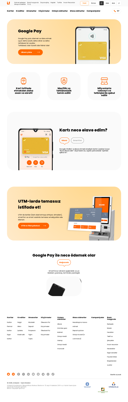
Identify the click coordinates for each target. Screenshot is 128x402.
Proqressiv (32, 330)
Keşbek (53, 2)
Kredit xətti (21, 335)
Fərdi (84, 3)
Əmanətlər (31, 11)
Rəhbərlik (110, 324)
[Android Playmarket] (13, 374)
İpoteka (20, 330)
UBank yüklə (30, 52)
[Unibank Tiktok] (53, 374)
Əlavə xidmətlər (77, 11)
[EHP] (99, 385)
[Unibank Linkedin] (29, 374)
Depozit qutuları (78, 330)
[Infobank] (114, 385)
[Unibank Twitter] (24, 374)
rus (113, 3)
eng (107, 3)
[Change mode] (102, 3)
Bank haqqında (33, 2)
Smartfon (77, 140)
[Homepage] (8, 4)
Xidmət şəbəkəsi (20, 2)
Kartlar (10, 11)
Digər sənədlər (112, 353)
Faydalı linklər (112, 357)
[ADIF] (87, 385)
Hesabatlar (111, 349)
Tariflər (59, 2)
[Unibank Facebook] (19, 374)
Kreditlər (20, 11)
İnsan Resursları (69, 2)
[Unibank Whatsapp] (48, 374)
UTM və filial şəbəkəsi (33, 226)
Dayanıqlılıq (44, 2)
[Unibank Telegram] (43, 374)
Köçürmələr (44, 11)
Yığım (30, 335)
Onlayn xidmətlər (60, 11)
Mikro (19, 326)
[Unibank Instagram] (38, 374)
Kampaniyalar (93, 11)
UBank (64, 140)
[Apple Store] (9, 374)
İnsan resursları (112, 345)
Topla (30, 339)
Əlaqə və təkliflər (20, 4)
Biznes (93, 3)
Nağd (20, 322)
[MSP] (103, 390)
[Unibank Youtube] (33, 374)
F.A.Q (29, 4)
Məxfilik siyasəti (115, 375)
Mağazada (64, 262)
